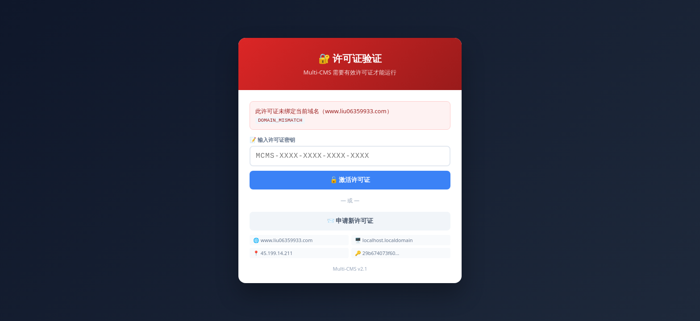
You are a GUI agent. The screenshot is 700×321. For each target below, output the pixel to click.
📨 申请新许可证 (350, 221)
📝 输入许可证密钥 (272, 139)
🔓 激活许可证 (350, 180)
